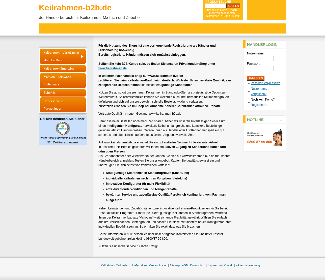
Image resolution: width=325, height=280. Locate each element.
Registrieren (259, 105)
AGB (185, 265)
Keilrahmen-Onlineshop (115, 265)
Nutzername (255, 53)
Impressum (215, 265)
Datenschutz (197, 265)
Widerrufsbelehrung (248, 265)
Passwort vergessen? (265, 83)
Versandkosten (158, 265)
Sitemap (175, 265)
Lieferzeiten (139, 265)
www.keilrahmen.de (112, 68)
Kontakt (228, 265)
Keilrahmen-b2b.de (75, 7)
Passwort (253, 63)
